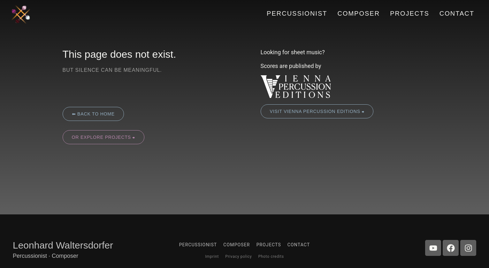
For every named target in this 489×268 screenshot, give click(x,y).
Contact (298, 244)
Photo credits (271, 256)
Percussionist (198, 244)
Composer (236, 244)
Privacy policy (238, 256)
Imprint (212, 256)
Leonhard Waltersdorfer (63, 245)
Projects (268, 244)
